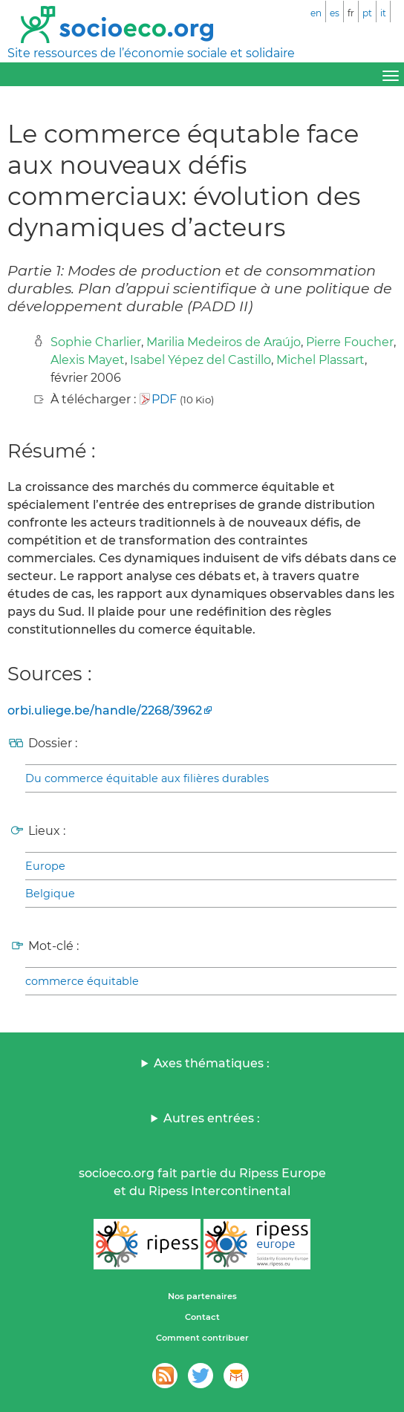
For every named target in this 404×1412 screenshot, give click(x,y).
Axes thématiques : (212, 1063)
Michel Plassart (320, 360)
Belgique (50, 893)
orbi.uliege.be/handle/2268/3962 (104, 710)
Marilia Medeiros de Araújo (223, 342)
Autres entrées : (211, 1118)
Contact (202, 1317)
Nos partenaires (202, 1296)
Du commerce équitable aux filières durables (147, 778)
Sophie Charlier (95, 342)
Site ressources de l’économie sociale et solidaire (151, 53)
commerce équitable (82, 981)
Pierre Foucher (350, 342)
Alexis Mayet (87, 360)
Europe (45, 866)
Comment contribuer (202, 1338)
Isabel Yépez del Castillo (200, 360)
